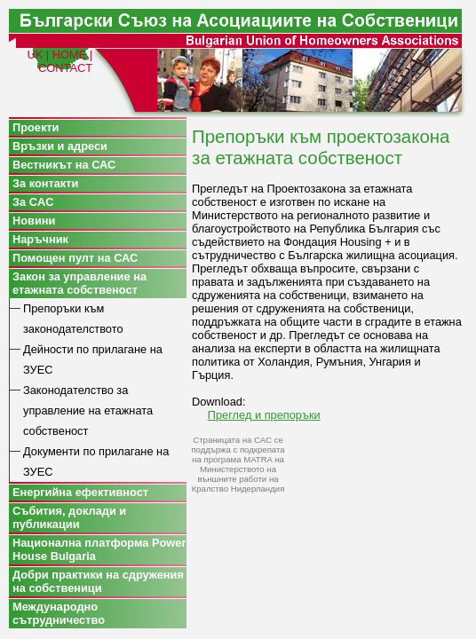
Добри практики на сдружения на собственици (98, 581)
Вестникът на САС (63, 164)
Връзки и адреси (59, 146)
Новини (33, 220)
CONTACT (65, 68)
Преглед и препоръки (264, 415)
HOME (69, 54)
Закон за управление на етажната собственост (79, 283)
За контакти (45, 183)
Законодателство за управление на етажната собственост (88, 410)
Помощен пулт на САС (75, 257)
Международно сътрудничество (58, 613)
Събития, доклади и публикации (69, 517)
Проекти (36, 127)
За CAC (32, 202)
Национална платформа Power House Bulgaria (99, 549)
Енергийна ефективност (80, 492)
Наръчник (40, 239)
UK (35, 54)
